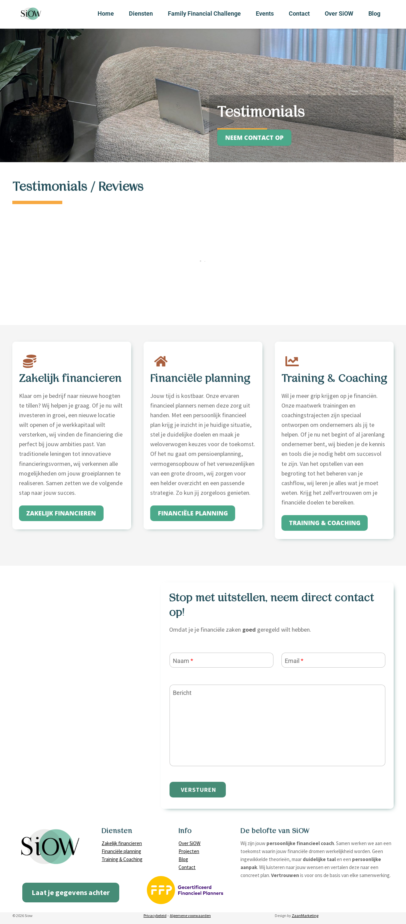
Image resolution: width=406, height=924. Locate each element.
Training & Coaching (122, 859)
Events (265, 13)
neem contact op (254, 138)
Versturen (198, 789)
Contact (299, 13)
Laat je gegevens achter (71, 892)
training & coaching (324, 523)
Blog (374, 13)
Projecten (189, 851)
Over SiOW (339, 13)
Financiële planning (193, 513)
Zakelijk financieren (122, 843)
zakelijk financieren (61, 513)
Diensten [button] (141, 13)
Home (106, 13)
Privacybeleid (155, 915)
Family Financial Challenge (204, 13)
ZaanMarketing (305, 915)
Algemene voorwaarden (190, 915)
